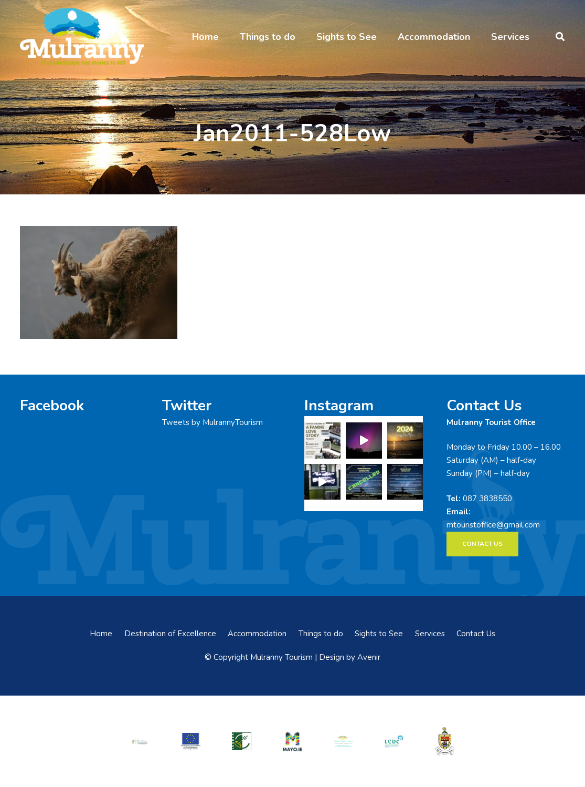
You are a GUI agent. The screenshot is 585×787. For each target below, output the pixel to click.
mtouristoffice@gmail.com (493, 525)
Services (430, 633)
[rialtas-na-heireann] (140, 741)
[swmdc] (343, 741)
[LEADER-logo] (241, 741)
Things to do (321, 633)
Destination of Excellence (170, 633)
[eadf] (190, 741)
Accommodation (257, 633)
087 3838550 (487, 498)
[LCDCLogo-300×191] (394, 741)
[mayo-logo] (292, 741)
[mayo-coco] (445, 741)
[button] (560, 37)
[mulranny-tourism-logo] (82, 37)
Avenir (368, 657)
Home (101, 633)
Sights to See (379, 633)
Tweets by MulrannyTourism (212, 422)
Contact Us (475, 633)
